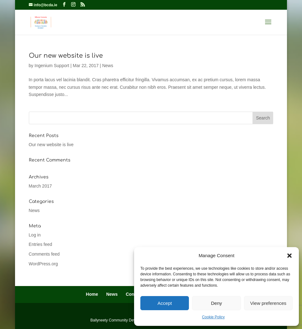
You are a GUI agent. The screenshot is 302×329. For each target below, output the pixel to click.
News (107, 65)
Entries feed (40, 244)
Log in (35, 234)
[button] (289, 255)
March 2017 (40, 185)
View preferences (268, 303)
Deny (216, 303)
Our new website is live (66, 55)
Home (92, 294)
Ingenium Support (51, 65)
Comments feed (44, 254)
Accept (165, 303)
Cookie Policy (213, 317)
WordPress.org (43, 263)
